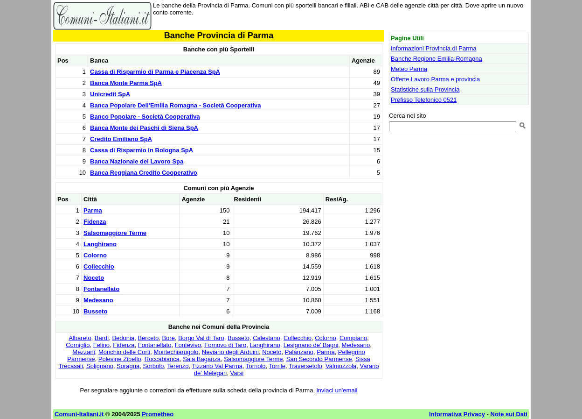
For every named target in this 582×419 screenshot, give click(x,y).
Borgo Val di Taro (201, 337)
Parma (92, 210)
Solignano (99, 365)
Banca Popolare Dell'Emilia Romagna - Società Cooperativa (175, 105)
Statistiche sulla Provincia (425, 89)
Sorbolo (153, 365)
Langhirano (100, 244)
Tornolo (256, 365)
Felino (101, 344)
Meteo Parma (409, 68)
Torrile (277, 365)
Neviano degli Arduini (230, 351)
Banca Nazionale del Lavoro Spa (136, 161)
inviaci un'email (337, 390)
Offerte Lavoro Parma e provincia (435, 79)
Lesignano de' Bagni (311, 344)
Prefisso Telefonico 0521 (424, 99)
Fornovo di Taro (225, 344)
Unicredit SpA (110, 94)
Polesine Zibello (119, 358)
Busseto (95, 311)
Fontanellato (101, 288)
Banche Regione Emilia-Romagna (436, 58)
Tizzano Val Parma (217, 365)
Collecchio (98, 266)
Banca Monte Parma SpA (126, 82)
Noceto (93, 277)
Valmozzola (341, 365)
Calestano (266, 337)
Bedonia (123, 337)
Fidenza (94, 221)
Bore (168, 337)
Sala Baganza (202, 358)
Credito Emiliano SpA (121, 138)
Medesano (98, 300)
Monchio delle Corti (124, 351)
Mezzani (83, 351)
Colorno (95, 255)
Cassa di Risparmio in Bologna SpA (141, 150)
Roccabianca (162, 358)
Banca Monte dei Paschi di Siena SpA (144, 127)
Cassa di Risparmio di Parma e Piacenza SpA (155, 71)
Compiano (353, 337)
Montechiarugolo (175, 351)
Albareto (80, 337)
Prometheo (157, 414)
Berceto (148, 337)
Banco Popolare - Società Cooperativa (145, 116)
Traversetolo (305, 365)
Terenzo (177, 365)
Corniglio (78, 344)
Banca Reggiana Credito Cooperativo (143, 172)
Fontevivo (188, 344)
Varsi (237, 372)
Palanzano (299, 351)
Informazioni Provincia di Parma (434, 48)
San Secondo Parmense (319, 358)
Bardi (102, 337)
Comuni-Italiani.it (79, 414)
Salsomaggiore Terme (114, 232)
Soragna (128, 365)
